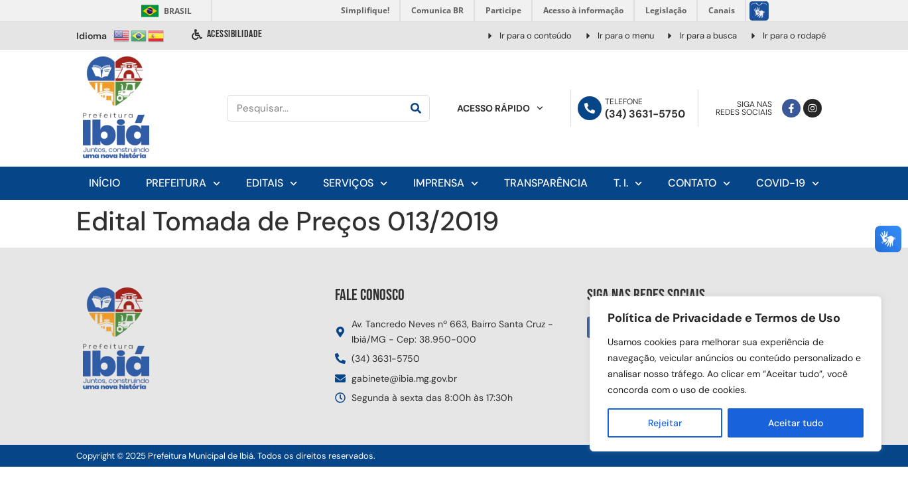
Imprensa (445, 183)
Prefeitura (183, 183)
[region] (735, 373)
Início (104, 183)
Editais (271, 183)
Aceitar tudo (795, 423)
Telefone (624, 101)
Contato (699, 183)
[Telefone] (590, 108)
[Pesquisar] (416, 108)
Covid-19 (787, 183)
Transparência (546, 183)
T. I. (628, 183)
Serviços (355, 183)
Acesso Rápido (500, 108)
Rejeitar (665, 423)
